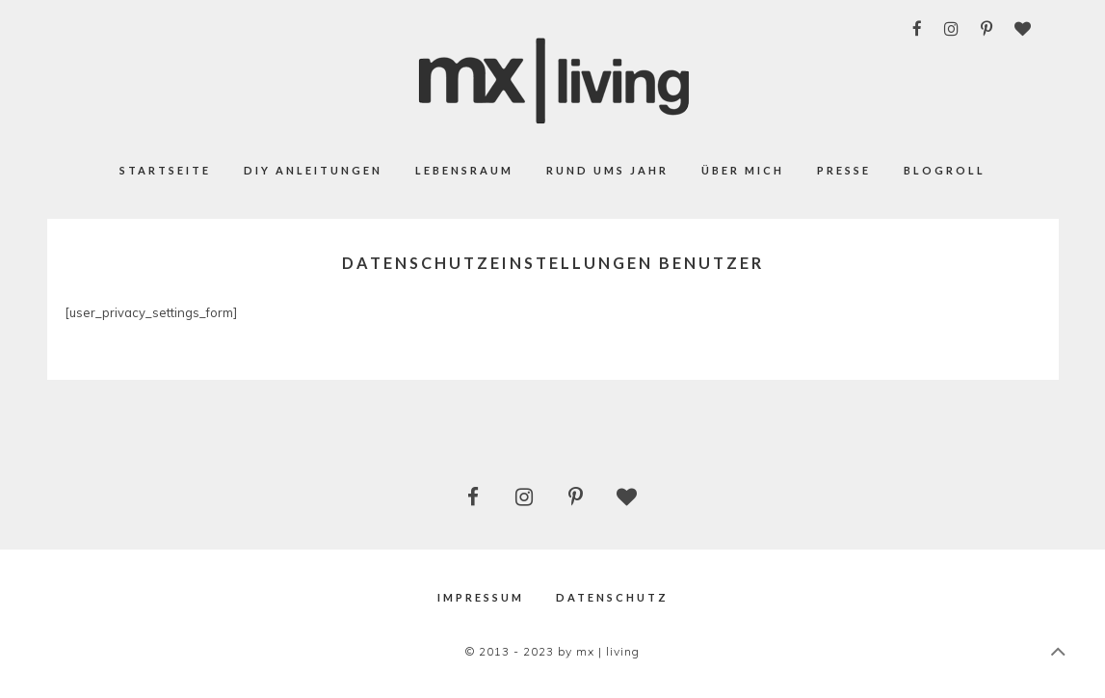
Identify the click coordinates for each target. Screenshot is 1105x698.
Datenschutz (612, 597)
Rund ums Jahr (607, 170)
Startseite (165, 170)
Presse (844, 170)
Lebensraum (464, 170)
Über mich (742, 170)
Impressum (480, 597)
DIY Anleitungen (313, 170)
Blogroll (945, 170)
